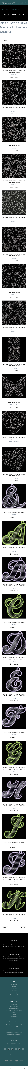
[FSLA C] (14, 606)
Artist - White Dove (13, 70)
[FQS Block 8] (14, 313)
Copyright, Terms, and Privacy (14, 1010)
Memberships (14, 992)
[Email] (23, 1049)
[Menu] (25, 2)
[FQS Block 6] (14, 239)
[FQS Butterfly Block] (14, 386)
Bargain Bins (14, 988)
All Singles (5, 70)
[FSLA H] (14, 789)
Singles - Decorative (19, 512)
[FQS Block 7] (14, 276)
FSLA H (14, 808)
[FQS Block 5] (14, 202)
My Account (14, 1004)
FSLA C (14, 625)
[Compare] (24, 1068)
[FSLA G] (14, 753)
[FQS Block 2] (14, 92)
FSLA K (14, 918)
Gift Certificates (14, 1006)
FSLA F (14, 735)
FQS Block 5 (14, 221)
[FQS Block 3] (14, 129)
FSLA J (14, 882)
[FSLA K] (14, 899)
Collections (14, 984)
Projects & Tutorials (14, 996)
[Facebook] (5, 1049)
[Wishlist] (17, 1068)
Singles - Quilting (16, 72)
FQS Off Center (14, 478)
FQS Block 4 (14, 185)
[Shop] (10, 1068)
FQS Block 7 (14, 295)
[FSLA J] (14, 863)
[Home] (3, 1068)
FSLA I (14, 845)
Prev (5, 927)
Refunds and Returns (14, 1008)
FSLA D (14, 661)
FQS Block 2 (14, 111)
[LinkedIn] (12, 1049)
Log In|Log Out (14, 1016)
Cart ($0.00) (14, 1014)
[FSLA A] (14, 533)
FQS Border (14, 368)
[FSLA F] (14, 716)
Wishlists (14, 1012)
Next (23, 927)
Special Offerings (14, 994)
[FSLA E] (14, 679)
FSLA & (14, 515)
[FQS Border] (14, 349)
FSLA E (14, 698)
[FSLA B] (14, 569)
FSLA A (14, 551)
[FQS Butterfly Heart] (14, 423)
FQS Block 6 (14, 258)
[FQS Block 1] (14, 56)
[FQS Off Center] (14, 459)
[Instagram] (8, 1049)
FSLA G (14, 771)
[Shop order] (25, 40)
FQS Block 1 (14, 75)
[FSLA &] (14, 496)
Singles (14, 986)
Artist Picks (14, 990)
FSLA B (14, 588)
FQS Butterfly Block (14, 405)
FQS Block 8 (14, 331)
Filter (5, 40)
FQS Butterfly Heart (14, 441)
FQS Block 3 (14, 148)
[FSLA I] (14, 826)
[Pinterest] (16, 1049)
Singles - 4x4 (11, 512)
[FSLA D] (14, 643)
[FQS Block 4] (14, 166)
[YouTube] (19, 1049)
